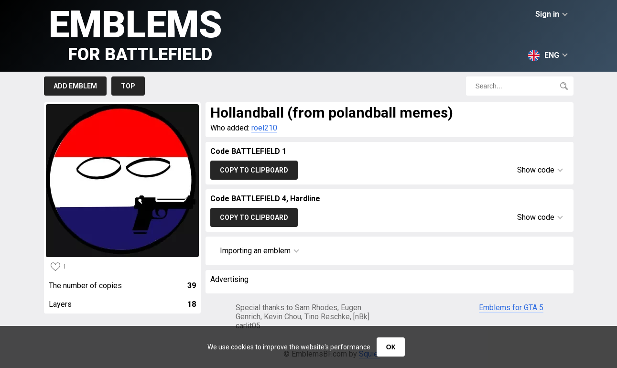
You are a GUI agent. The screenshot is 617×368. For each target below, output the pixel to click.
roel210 (264, 127)
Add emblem (75, 86)
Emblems (135, 34)
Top (128, 86)
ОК (390, 347)
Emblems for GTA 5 (511, 307)
